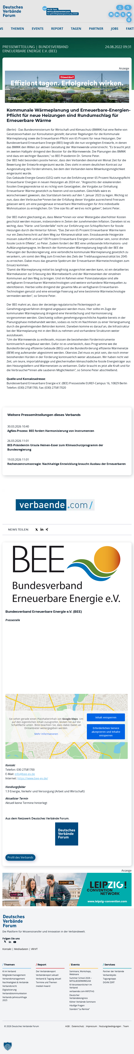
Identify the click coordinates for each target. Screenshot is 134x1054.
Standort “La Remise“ (79, 1009)
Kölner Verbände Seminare (82, 1001)
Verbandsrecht (9, 986)
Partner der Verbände (113, 971)
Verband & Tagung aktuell (48, 978)
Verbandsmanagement (13, 978)
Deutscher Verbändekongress (78, 996)
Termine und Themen (46, 982)
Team (126, 1026)
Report (57, 28)
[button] (7, 1046)
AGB (67, 1026)
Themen (17, 28)
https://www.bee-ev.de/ (32, 778)
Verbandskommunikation (14, 993)
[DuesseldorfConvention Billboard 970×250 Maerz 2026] (67, 73)
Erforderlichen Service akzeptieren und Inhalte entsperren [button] (106, 731)
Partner (96, 28)
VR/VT (34, 949)
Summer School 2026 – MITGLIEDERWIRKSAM (80, 979)
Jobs (114, 28)
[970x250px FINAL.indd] (67, 875)
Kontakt (6, 949)
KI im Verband (9, 971)
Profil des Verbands (20, 857)
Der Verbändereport (46, 971)
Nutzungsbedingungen (110, 1026)
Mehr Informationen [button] (46, 733)
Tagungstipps (109, 978)
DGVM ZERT (109, 982)
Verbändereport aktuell (47, 975)
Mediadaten (21, 949)
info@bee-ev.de (25, 774)
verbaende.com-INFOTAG (81, 991)
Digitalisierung (9, 989)
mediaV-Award (43, 986)
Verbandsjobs (109, 975)
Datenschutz (78, 1026)
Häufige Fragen (76, 1005)
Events (37, 28)
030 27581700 (26, 770)
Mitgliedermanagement (13, 975)
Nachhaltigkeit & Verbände (15, 982)
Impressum (91, 1026)
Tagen (76, 28)
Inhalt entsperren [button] (105, 717)
